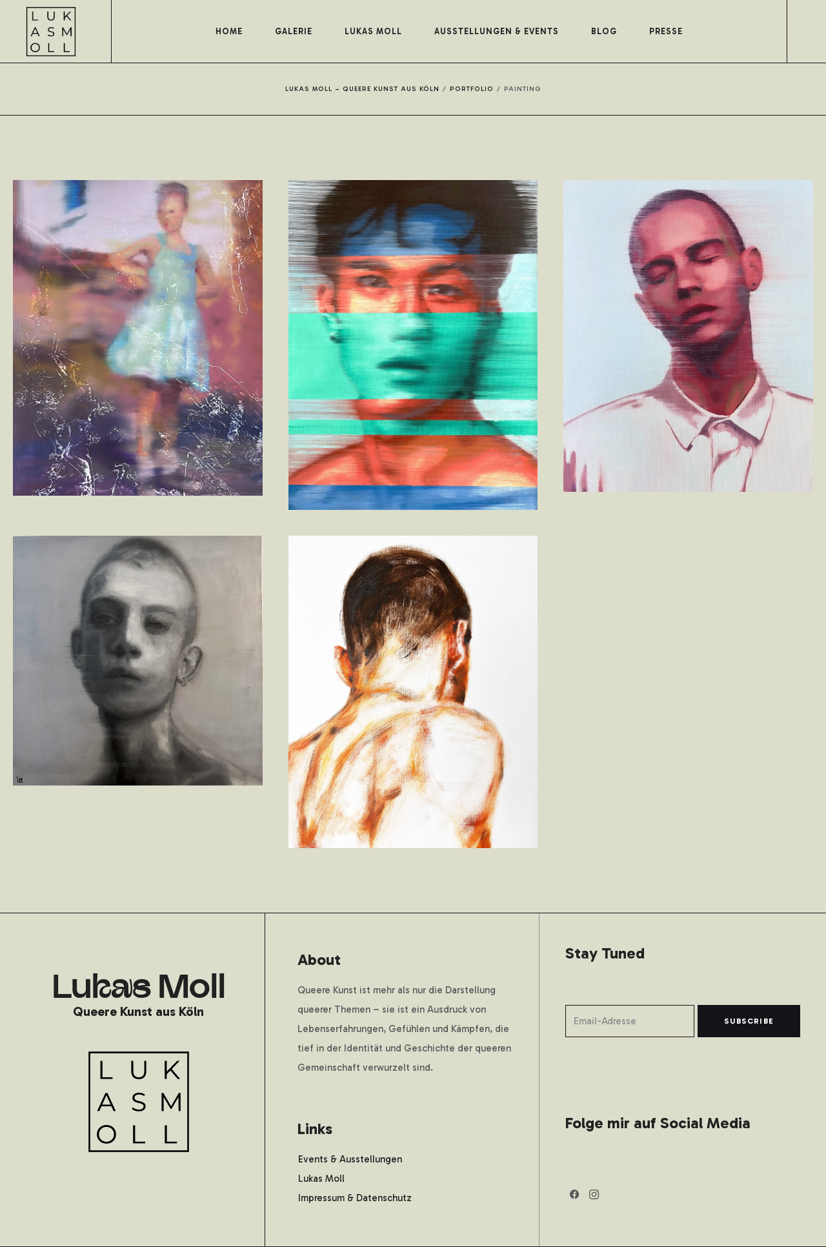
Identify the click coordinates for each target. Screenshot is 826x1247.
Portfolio (472, 89)
